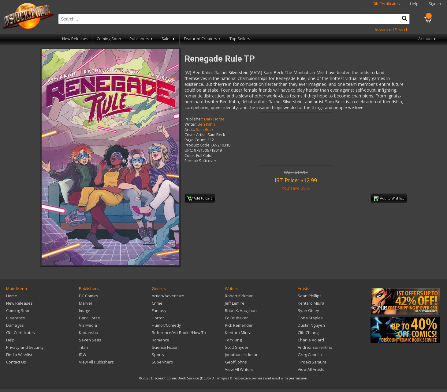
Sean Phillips (310, 296)
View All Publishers (96, 362)
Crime (157, 303)
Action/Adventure (168, 296)
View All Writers (239, 369)
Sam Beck (204, 129)
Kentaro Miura (238, 332)
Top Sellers (239, 38)
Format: (191, 160)
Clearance (15, 318)
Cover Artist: (195, 134)
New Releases (75, 38)
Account (427, 38)
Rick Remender (239, 325)
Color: (189, 155)
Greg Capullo (310, 354)
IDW (82, 354)
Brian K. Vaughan (241, 310)
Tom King (233, 340)
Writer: (190, 124)
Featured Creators (202, 38)
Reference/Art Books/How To (179, 332)
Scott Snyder (236, 347)
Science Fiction (165, 347)
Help (414, 3)
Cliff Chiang (308, 332)
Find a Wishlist (19, 354)
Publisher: (193, 119)
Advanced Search (391, 29)
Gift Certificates (386, 3)
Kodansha (88, 332)
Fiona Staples (310, 318)
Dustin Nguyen (311, 325)
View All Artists (311, 369)
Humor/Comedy (166, 325)
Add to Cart (199, 198)
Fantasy (159, 310)
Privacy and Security (25, 347)
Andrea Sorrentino (315, 347)
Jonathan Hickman (242, 354)
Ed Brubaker (236, 318)
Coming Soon (109, 38)
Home (11, 296)
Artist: (189, 129)
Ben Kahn (206, 124)
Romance (160, 340)
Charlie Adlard (311, 340)
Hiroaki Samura (312, 362)
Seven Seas (90, 340)
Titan (83, 347)
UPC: (188, 150)
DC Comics (88, 296)
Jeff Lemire (234, 303)
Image (84, 310)
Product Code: (197, 145)
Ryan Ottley (308, 310)
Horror (158, 318)
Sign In (435, 3)
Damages (15, 325)
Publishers (141, 38)
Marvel (85, 303)
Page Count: (195, 140)
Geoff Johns (236, 362)
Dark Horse (214, 119)
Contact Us (16, 362)
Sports (158, 354)
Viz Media (88, 325)
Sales (169, 38)
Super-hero (162, 362)
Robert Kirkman (239, 296)
